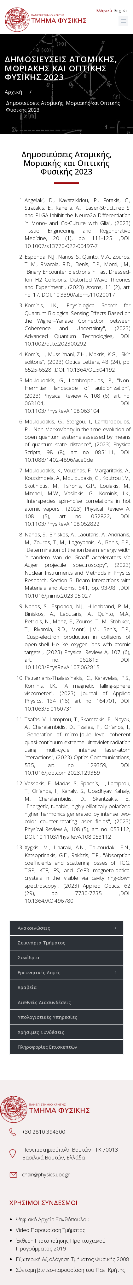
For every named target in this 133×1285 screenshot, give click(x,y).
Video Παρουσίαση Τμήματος (50, 1230)
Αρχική (13, 92)
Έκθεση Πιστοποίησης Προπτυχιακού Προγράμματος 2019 (61, 1244)
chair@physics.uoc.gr (46, 1174)
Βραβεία (27, 987)
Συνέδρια (28, 957)
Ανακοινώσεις (69, 927)
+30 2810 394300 (43, 1131)
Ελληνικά (104, 10)
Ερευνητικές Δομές (69, 972)
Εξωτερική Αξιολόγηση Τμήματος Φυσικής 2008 (72, 1259)
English (120, 10)
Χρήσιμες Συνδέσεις (41, 1032)
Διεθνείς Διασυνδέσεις (44, 1002)
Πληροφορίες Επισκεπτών (47, 1047)
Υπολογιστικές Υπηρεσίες (47, 1017)
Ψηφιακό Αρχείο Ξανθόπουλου (53, 1219)
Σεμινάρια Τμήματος (41, 942)
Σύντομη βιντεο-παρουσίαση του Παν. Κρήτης (70, 1269)
